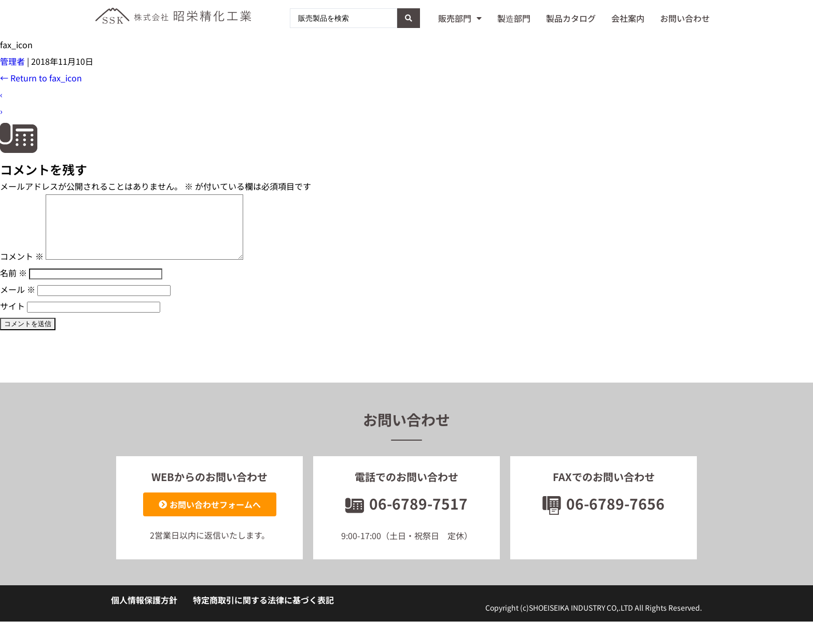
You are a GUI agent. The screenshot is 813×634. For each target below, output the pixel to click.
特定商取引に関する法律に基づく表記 (263, 612)
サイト (12, 318)
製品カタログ (571, 18)
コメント (22, 268)
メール (17, 301)
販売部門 (460, 18)
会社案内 (627, 18)
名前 (13, 285)
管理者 (12, 61)
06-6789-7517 (406, 515)
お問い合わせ (685, 18)
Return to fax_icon (41, 78)
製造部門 (513, 18)
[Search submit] (408, 18)
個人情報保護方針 (144, 612)
